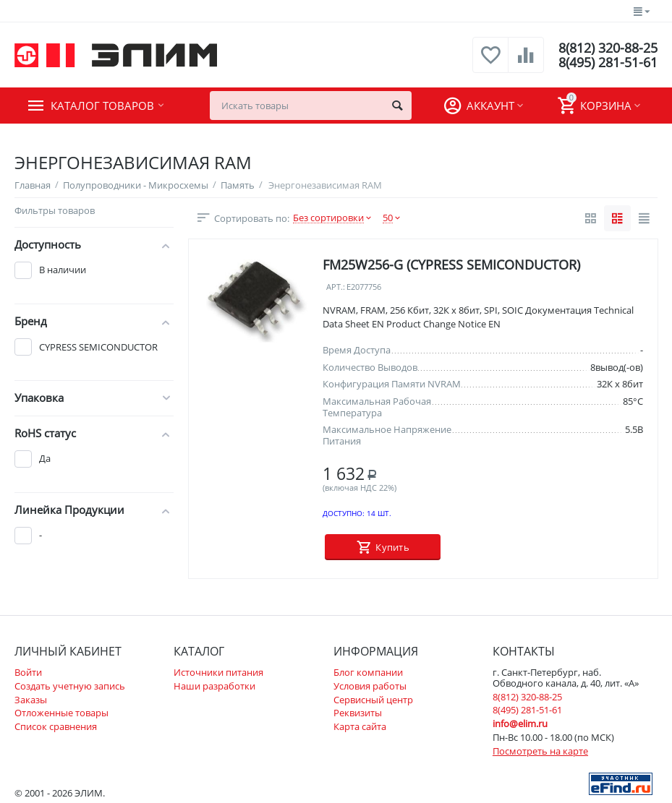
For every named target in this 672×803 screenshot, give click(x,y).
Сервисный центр (373, 699)
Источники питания (218, 672)
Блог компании (368, 672)
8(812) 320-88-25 (608, 47)
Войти (28, 672)
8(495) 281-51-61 (608, 62)
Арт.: (335, 287)
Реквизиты (357, 712)
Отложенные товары (61, 712)
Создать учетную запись (69, 685)
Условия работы (370, 685)
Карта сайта (359, 726)
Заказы (30, 699)
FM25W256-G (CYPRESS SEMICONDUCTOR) (451, 264)
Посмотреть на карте (540, 750)
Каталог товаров (102, 105)
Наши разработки (214, 685)
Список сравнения (55, 726)
